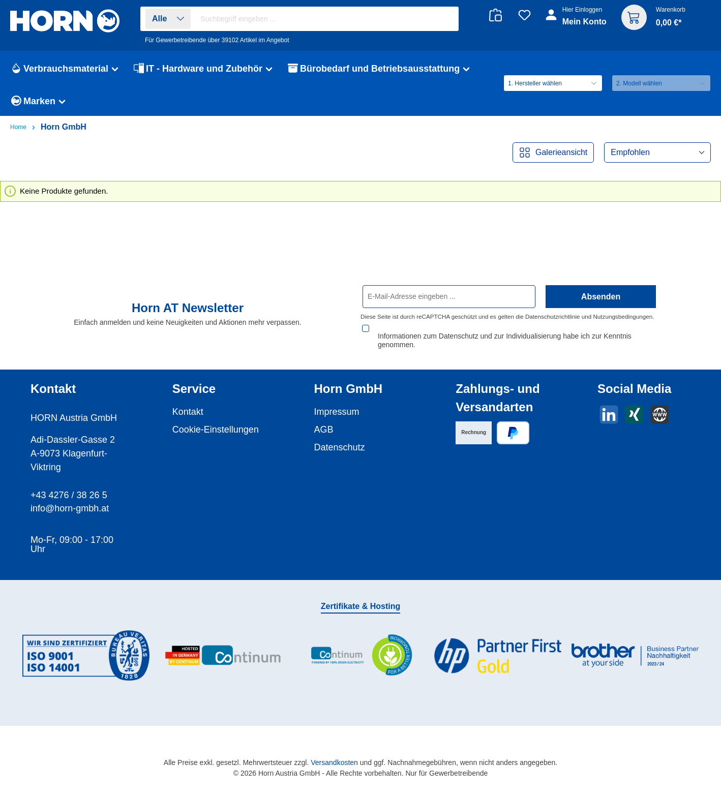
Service (194, 388)
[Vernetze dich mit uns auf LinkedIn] (608, 414)
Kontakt (187, 412)
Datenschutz (339, 447)
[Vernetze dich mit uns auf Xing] (634, 414)
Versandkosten (334, 762)
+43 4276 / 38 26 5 (69, 495)
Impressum (336, 412)
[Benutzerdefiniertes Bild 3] (360, 655)
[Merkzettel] (524, 15)
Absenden (600, 305)
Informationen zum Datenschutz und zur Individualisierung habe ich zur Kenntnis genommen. (505, 340)
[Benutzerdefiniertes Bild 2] (223, 655)
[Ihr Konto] (576, 21)
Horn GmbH (348, 388)
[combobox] (327, 19)
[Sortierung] (657, 152)
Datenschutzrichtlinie (552, 325)
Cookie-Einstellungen (215, 429)
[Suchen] (446, 19)
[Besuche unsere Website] (659, 414)
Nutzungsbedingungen (622, 325)
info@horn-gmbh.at (70, 508)
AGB (324, 429)
